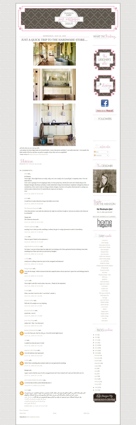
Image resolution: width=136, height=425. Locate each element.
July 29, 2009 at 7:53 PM (33, 316)
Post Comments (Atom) (33, 417)
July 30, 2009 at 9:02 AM (33, 365)
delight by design (104, 263)
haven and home (104, 281)
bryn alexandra (105, 254)
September (98, 363)
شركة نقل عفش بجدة (30, 403)
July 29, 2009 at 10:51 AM (33, 222)
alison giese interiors (104, 245)
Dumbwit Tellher (28, 300)
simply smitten (104, 313)
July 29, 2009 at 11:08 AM (33, 232)
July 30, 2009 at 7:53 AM (33, 345)
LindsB (26, 290)
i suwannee (105, 286)
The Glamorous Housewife (31, 208)
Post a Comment (24, 410)
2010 (96, 350)
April (96, 376)
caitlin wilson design (104, 258)
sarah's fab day (105, 304)
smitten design (104, 316)
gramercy (104, 279)
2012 (96, 345)
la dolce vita (104, 288)
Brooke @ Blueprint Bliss (31, 330)
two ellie (104, 318)
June (96, 371)
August (97, 366)
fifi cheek (104, 272)
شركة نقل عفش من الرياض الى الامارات (35, 399)
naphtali (26, 280)
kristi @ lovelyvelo (29, 310)
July (96, 368)
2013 (96, 342)
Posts (96, 152)
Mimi (25, 173)
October (97, 360)
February (97, 381)
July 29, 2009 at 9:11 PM (33, 326)
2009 (96, 353)
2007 (96, 390)
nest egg (105, 297)
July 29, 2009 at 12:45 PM (33, 276)
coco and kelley (105, 261)
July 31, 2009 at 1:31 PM (33, 375)
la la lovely (105, 291)
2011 (96, 348)
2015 (96, 337)
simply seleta (104, 311)
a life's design (104, 242)
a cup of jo (104, 240)
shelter (104, 309)
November (97, 358)
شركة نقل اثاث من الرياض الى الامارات (34, 401)
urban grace (105, 320)
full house (104, 277)
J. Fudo (26, 258)
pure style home (105, 300)
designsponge (104, 268)
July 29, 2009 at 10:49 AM (33, 203)
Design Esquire (28, 268)
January (97, 384)
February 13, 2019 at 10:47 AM (35, 406)
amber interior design (104, 247)
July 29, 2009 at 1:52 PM (33, 296)
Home (54, 413)
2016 (96, 335)
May (96, 373)
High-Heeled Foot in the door (32, 246)
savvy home (104, 307)
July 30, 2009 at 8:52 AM (33, 355)
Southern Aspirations (29, 226)
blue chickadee (105, 249)
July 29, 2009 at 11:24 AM (33, 254)
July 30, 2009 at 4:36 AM (33, 335)
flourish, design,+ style (105, 274)
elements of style (104, 270)
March (96, 379)
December (97, 355)
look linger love (105, 295)
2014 (96, 340)
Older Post (86, 413)
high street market (104, 284)
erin (25, 340)
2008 (96, 387)
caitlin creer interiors (104, 256)
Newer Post (23, 413)
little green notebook (104, 293)
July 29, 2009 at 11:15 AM (33, 242)
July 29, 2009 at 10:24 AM (33, 194)
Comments (97, 155)
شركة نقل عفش (28, 397)
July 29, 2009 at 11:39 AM (33, 264)
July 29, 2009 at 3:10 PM (33, 306)
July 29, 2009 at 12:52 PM (33, 286)
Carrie (26, 236)
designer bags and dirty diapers (104, 265)
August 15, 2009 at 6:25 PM (34, 385)
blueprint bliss (104, 252)
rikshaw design (105, 302)
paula (25, 198)
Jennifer (26, 360)
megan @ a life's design (30, 350)
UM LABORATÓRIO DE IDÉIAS (33, 380)
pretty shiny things (29, 320)
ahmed (26, 390)
